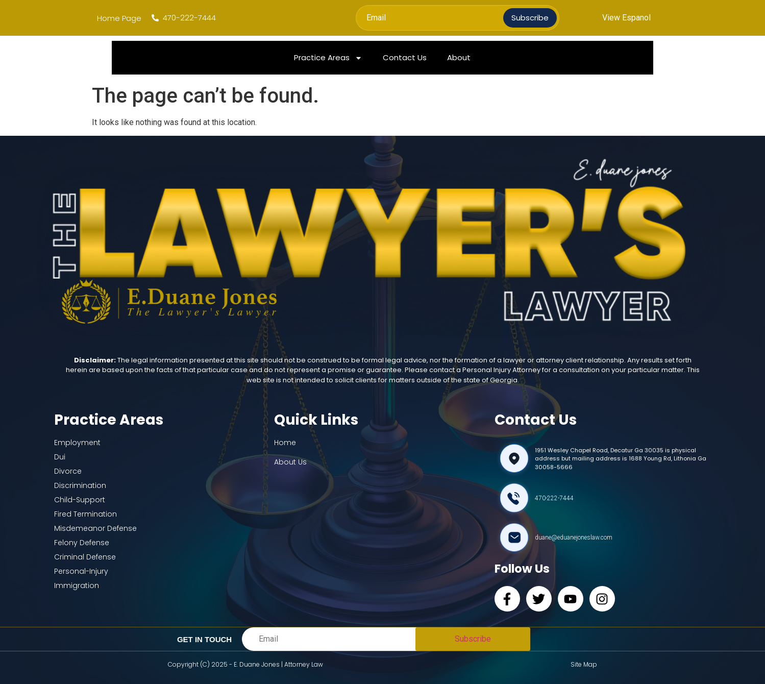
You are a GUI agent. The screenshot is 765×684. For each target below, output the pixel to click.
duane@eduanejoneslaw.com (573, 537)
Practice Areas (328, 58)
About (459, 57)
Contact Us (405, 57)
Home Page (119, 18)
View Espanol (626, 17)
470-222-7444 (554, 498)
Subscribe (530, 17)
